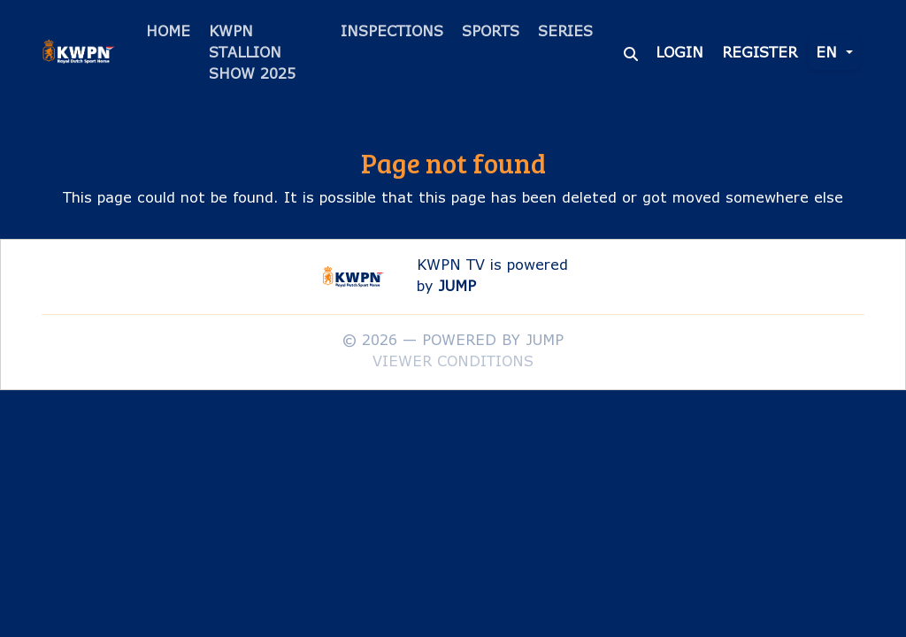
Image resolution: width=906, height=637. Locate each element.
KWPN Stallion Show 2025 (252, 51)
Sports (490, 30)
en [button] (829, 51)
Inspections (392, 30)
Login (679, 51)
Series (565, 30)
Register (759, 51)
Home (168, 30)
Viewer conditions (453, 360)
